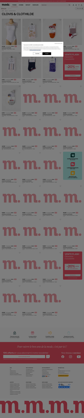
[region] (42, 49)
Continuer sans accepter (58, 43)
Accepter (46, 53)
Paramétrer (37, 53)
